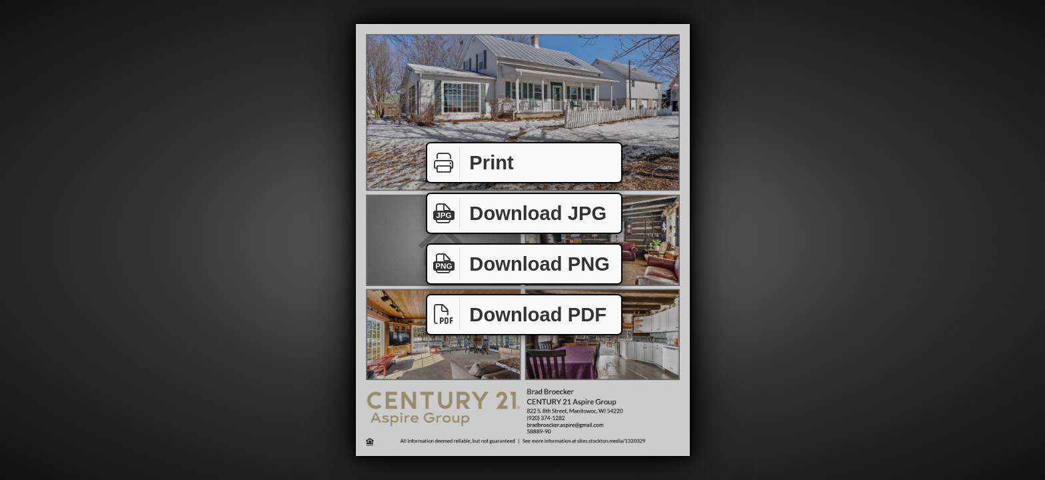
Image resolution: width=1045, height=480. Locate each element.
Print (470, 163)
